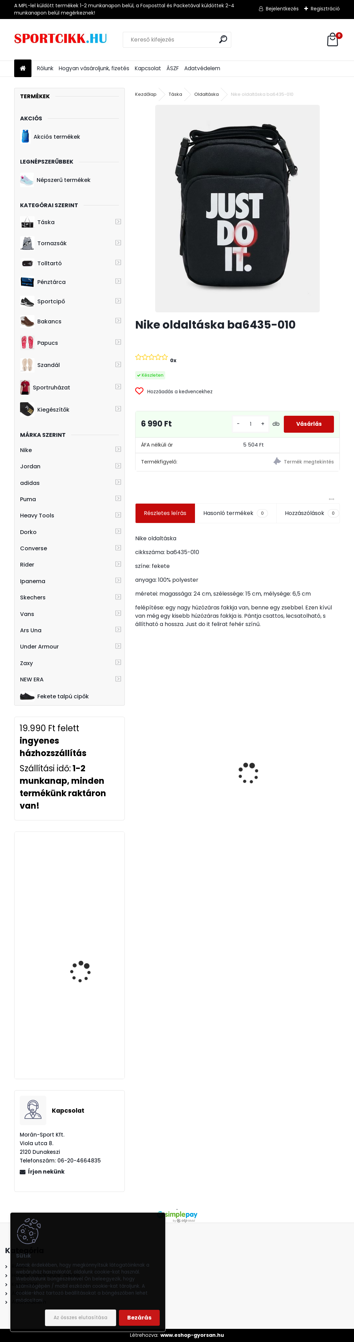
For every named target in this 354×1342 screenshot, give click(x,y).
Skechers (33, 597)
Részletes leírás (165, 513)
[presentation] (139, 761)
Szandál (40, 365)
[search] (223, 39)
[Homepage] (22, 68)
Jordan (30, 466)
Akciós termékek (50, 136)
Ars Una (30, 630)
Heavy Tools (37, 516)
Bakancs (41, 321)
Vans (27, 614)
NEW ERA (32, 679)
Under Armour (39, 647)
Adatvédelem (202, 68)
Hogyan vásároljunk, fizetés (94, 68)
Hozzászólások (312, 513)
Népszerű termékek (55, 180)
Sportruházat (45, 387)
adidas (30, 483)
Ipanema (32, 581)
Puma (28, 499)
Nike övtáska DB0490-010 (174, 777)
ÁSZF (173, 68)
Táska (37, 222)
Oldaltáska (206, 94)
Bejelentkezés (282, 8)
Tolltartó (41, 263)
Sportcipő (42, 301)
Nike (26, 450)
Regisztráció (325, 8)
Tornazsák (43, 243)
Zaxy (26, 663)
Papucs (39, 343)
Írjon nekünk (46, 1172)
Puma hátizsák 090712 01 (278, 796)
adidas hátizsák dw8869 (89, 862)
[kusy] (246, 424)
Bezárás (139, 1318)
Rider (27, 565)
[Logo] (61, 39)
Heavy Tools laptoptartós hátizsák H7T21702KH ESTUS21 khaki (86, 943)
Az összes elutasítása (81, 1317)
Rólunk (45, 68)
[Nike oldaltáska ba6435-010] (237, 208)
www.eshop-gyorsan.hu (192, 1335)
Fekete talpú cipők (54, 696)
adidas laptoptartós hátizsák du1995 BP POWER (84, 1020)
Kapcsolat (148, 68)
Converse (33, 548)
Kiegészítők (44, 409)
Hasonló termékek (235, 513)
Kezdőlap (146, 94)
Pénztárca (43, 282)
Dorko (28, 532)
